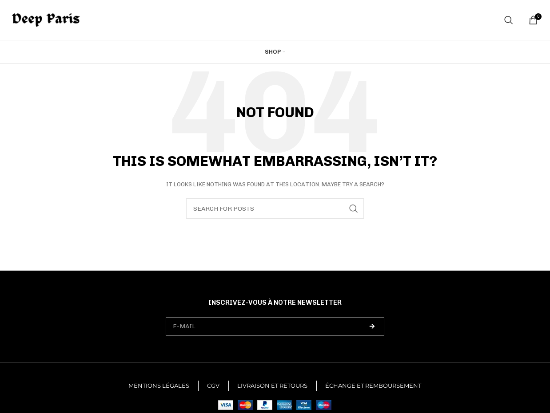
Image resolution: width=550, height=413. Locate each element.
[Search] (509, 20)
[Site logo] (45, 19)
